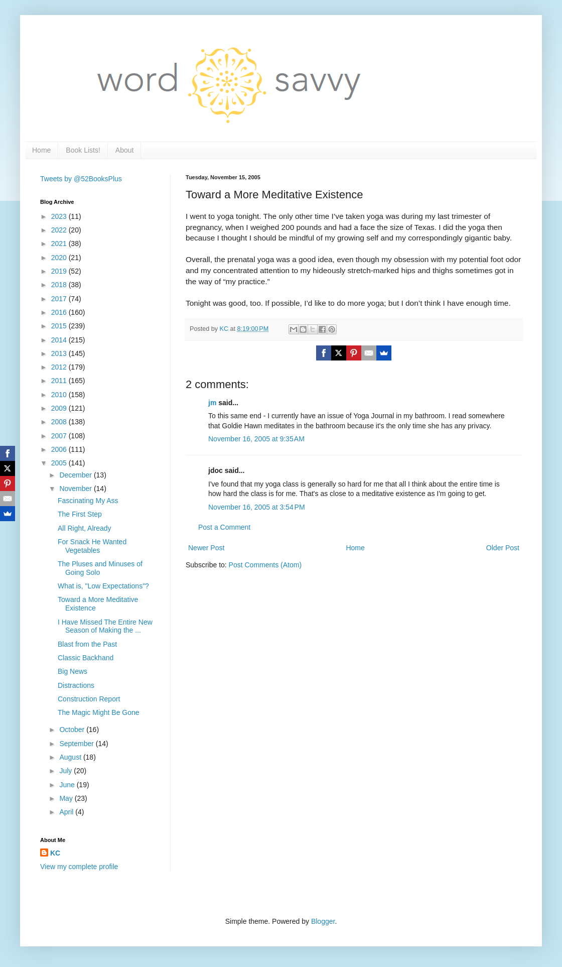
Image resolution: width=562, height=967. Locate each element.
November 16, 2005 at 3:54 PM (256, 507)
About (124, 150)
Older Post (502, 548)
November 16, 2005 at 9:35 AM (256, 439)
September (77, 744)
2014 (60, 340)
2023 (60, 216)
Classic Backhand (85, 658)
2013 (60, 353)
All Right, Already (84, 528)
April (67, 812)
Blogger (323, 921)
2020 (60, 258)
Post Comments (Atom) (265, 565)
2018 (60, 285)
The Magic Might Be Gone (98, 712)
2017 (60, 299)
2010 (60, 395)
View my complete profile (79, 867)
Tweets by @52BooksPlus (81, 179)
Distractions (76, 685)
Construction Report (89, 699)
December (76, 475)
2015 (60, 326)
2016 (60, 312)
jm (212, 403)
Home (41, 150)
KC (55, 853)
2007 (60, 436)
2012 (60, 367)
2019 (60, 271)
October (72, 730)
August (71, 757)
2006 (60, 449)
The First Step (80, 514)
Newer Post (206, 548)
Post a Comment (224, 527)
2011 (60, 381)
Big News (72, 671)
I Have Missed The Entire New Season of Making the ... (105, 626)
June (67, 785)
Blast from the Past (87, 644)
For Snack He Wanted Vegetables (92, 546)
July (66, 771)
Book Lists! (83, 150)
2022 (60, 230)
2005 (60, 463)
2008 (60, 422)
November (76, 489)
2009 (60, 408)
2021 (60, 243)
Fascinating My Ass (88, 501)
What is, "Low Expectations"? (103, 586)
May (66, 798)
